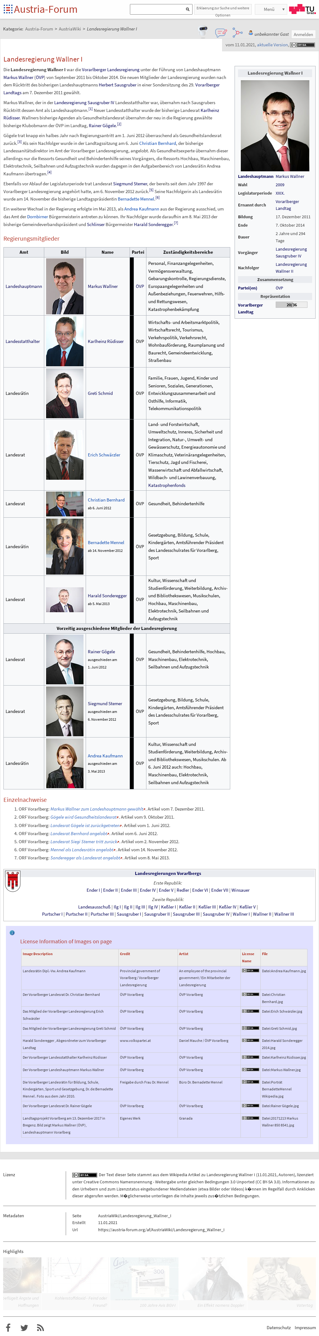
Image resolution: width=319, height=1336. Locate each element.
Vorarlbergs (189, 873)
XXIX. (280, 193)
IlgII (128, 907)
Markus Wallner (290, 176)
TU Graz (302, 9)
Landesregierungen (155, 873)
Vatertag (305, 1305)
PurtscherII (77, 914)
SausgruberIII (186, 914)
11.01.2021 (267, 1174)
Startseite (8, 9)
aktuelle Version (272, 45)
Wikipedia (178, 1174)
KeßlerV (248, 907)
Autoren (286, 1174)
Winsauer (240, 890)
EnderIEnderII (102, 890)
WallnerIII (284, 914)
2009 (280, 184)
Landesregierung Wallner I (231, 1174)
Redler (183, 890)
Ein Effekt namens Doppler (221, 1305)
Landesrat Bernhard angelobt (78, 833)
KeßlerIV (227, 907)
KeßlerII (187, 907)
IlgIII (140, 907)
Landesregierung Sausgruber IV (84, 102)
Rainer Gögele (102, 125)
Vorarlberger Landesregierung (111, 69)
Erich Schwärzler (104, 455)
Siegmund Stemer (130, 184)
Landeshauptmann (256, 176)
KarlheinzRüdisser (106, 341)
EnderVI (200, 890)
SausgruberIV (216, 914)
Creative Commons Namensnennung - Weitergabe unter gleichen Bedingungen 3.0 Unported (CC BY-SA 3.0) (181, 1182)
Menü (269, 9)
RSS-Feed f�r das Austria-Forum (40, 1328)
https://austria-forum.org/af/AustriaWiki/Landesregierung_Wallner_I (161, 1229)
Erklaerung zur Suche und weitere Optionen (223, 10)
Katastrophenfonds (166, 485)
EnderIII (129, 890)
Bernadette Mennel (136, 199)
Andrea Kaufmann (141, 209)
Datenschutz (279, 1327)
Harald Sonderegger (153, 224)
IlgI (117, 907)
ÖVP (279, 288)
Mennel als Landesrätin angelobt (81, 850)
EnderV (166, 890)
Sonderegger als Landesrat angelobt (85, 858)
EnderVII (219, 890)
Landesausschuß (94, 907)
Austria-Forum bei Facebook (8, 1328)
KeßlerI (168, 907)
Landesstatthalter (23, 341)
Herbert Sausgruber (117, 85)
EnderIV (148, 890)
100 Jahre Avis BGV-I (158, 1305)
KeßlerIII (207, 907)
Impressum (305, 1327)
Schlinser (96, 224)
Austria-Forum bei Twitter (24, 1328)
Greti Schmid (100, 393)
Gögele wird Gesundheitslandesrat (83, 817)
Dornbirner (37, 217)
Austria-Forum (46, 9)
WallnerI (241, 914)
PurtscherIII (102, 914)
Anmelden (303, 34)
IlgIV (153, 907)
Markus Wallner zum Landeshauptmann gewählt (96, 809)
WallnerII (262, 914)
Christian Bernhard (157, 143)
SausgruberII (157, 914)
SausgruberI (129, 914)
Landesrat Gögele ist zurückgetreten (85, 825)
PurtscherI (52, 914)
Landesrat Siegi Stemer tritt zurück (83, 841)
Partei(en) (247, 288)
